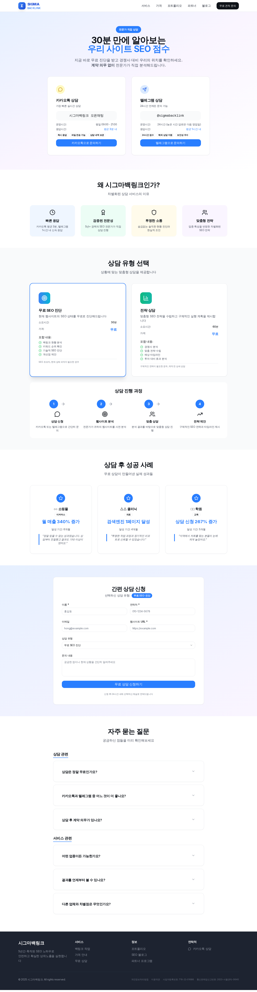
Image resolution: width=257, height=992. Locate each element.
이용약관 (155, 981)
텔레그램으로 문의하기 (170, 143)
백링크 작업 (82, 951)
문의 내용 (67, 656)
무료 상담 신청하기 (128, 685)
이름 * (65, 605)
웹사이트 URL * (139, 622)
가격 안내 (81, 956)
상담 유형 (67, 639)
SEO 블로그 (139, 956)
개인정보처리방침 (140, 981)
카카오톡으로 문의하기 (86, 143)
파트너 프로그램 (142, 963)
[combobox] (128, 646)
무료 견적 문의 (227, 5)
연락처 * (135, 605)
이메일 (66, 622)
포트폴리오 (138, 951)
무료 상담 (81, 963)
